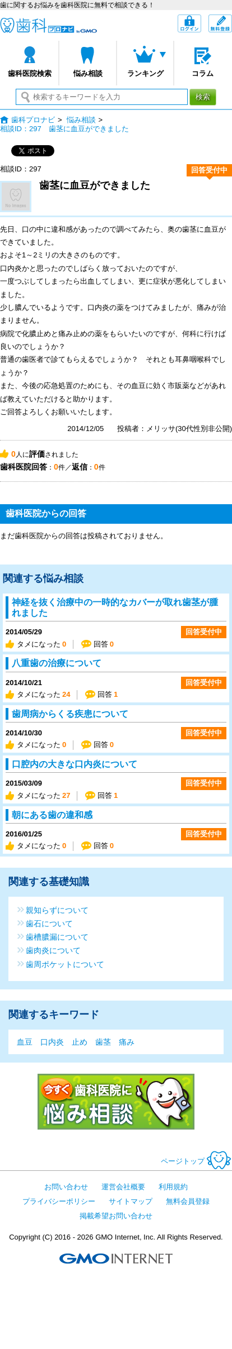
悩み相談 (88, 73)
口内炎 (52, 1041)
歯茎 (103, 1041)
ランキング (145, 73)
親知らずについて (57, 910)
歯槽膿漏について (57, 936)
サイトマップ (130, 1201)
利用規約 (173, 1187)
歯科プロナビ (48, 25)
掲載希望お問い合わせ (116, 1216)
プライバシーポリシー (58, 1201)
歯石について (49, 923)
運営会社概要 (123, 1187)
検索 (203, 97)
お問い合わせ (66, 1187)
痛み (126, 1041)
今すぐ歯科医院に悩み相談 (116, 1102)
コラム (203, 73)
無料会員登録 (231, 20)
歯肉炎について (53, 950)
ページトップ (196, 1161)
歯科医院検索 (30, 73)
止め (79, 1041)
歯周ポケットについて (65, 964)
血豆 (25, 1041)
